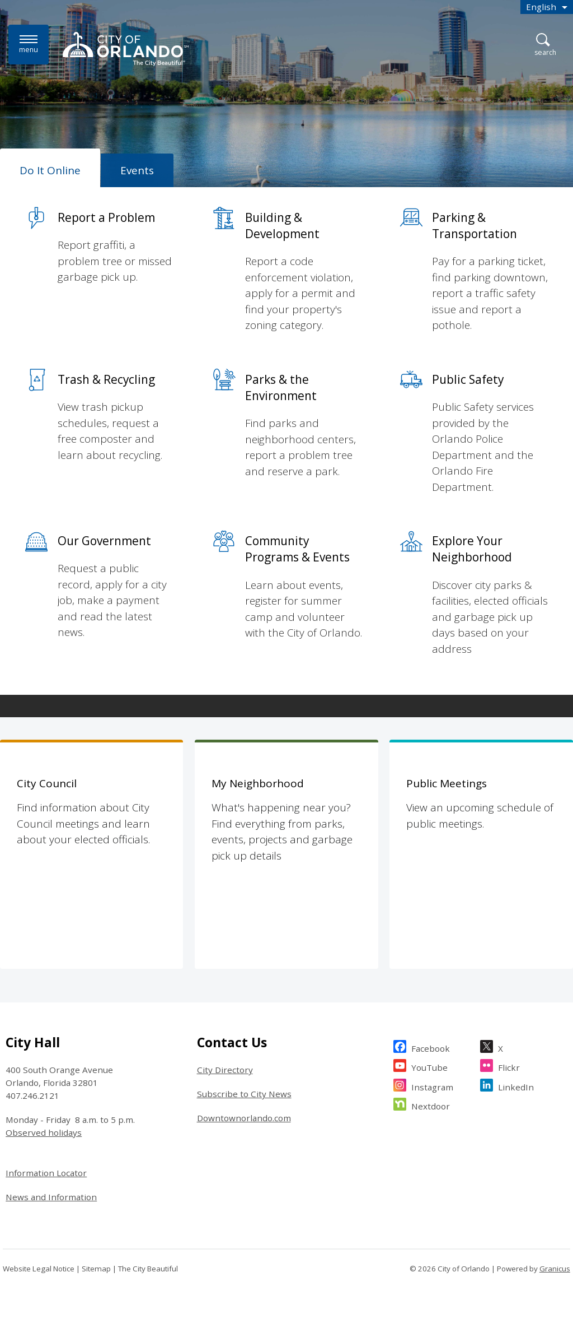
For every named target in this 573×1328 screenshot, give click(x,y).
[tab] (50, 168)
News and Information (51, 1196)
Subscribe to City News (244, 1093)
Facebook (430, 1047)
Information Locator (46, 1172)
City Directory (225, 1069)
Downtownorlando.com (244, 1117)
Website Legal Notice (38, 1269)
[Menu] (28, 44)
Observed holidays (44, 1132)
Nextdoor (430, 1105)
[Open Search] (545, 45)
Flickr (509, 1066)
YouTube (429, 1066)
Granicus (554, 1269)
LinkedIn (516, 1086)
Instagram (432, 1086)
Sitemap (96, 1269)
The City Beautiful (148, 1269)
